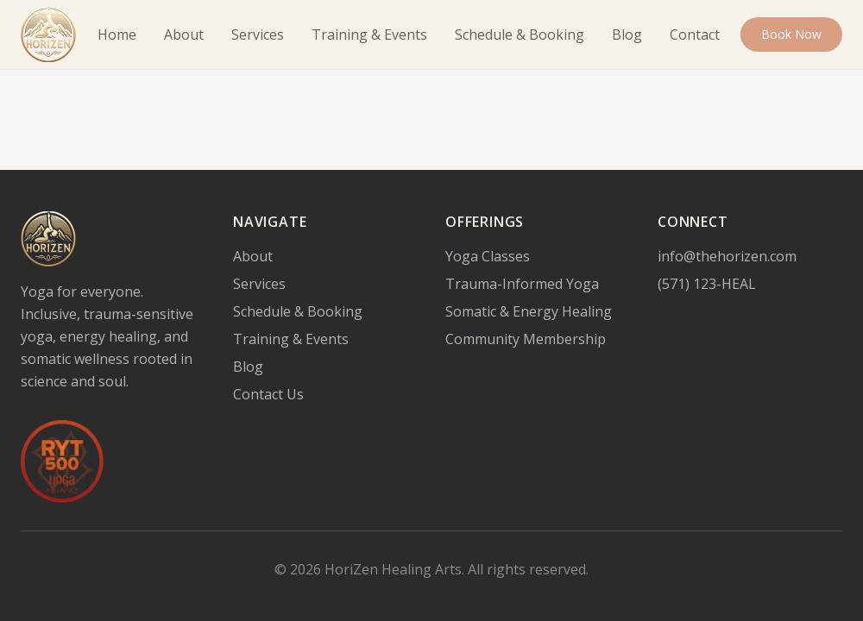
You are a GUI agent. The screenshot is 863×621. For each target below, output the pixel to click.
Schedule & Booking (519, 34)
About (184, 34)
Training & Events (369, 34)
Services (257, 34)
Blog (627, 34)
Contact (695, 34)
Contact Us (268, 394)
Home (117, 34)
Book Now (791, 34)
